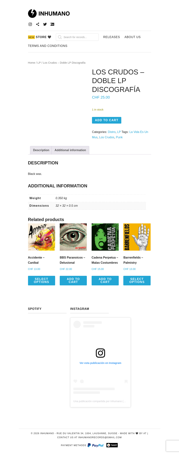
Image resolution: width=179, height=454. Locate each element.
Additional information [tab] (70, 150)
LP (39, 62)
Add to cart (107, 120)
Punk (119, 137)
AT (145, 433)
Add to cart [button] (73, 280)
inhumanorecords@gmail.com (100, 437)
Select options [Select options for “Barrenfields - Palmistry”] (137, 280)
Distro (112, 131)
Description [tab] (41, 150)
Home (31, 62)
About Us (132, 37)
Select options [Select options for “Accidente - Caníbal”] (41, 280)
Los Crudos (106, 137)
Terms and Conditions (47, 45)
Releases (111, 37)
